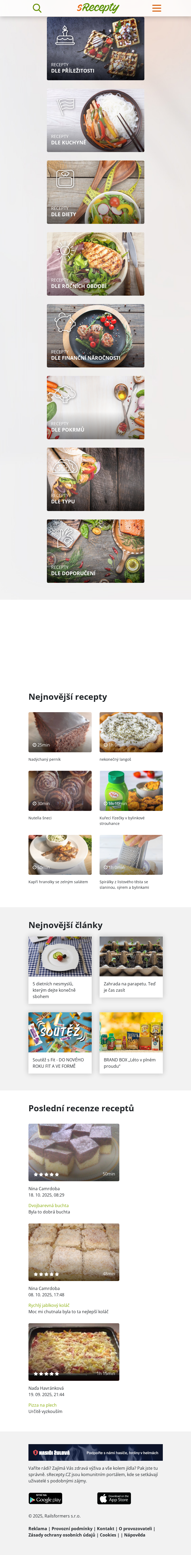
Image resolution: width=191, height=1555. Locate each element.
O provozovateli (135, 1529)
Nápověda (134, 1535)
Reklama (37, 1529)
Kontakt (105, 1529)
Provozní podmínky (72, 1529)
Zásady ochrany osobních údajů (61, 1535)
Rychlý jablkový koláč (49, 1305)
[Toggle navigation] (157, 8)
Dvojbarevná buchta (48, 1205)
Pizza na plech (42, 1405)
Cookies (108, 1535)
